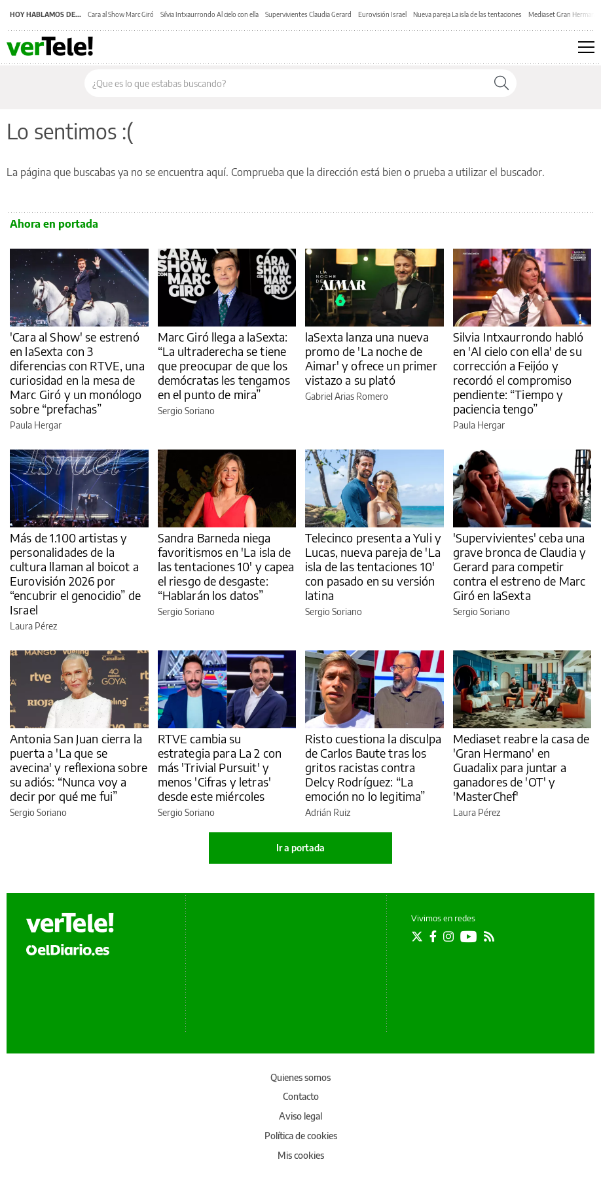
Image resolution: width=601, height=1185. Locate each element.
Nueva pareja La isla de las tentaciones (467, 14)
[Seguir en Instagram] (448, 936)
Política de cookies (300, 1135)
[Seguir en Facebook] (433, 936)
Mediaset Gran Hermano (563, 14)
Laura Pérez (33, 625)
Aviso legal (300, 1116)
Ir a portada (300, 847)
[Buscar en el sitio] (285, 83)
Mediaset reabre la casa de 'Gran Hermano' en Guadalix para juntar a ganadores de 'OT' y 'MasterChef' (521, 767)
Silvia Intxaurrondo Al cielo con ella (209, 14)
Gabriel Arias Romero (346, 396)
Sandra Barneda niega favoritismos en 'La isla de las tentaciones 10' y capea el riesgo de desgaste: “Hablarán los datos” (226, 566)
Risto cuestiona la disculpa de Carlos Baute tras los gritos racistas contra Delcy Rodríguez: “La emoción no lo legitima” (373, 767)
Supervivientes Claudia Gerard (308, 14)
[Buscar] (501, 83)
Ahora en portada (54, 223)
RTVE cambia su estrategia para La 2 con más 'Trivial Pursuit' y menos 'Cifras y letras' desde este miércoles (220, 767)
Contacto (301, 1096)
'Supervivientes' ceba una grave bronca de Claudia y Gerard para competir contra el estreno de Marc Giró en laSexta (520, 566)
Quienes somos (300, 1077)
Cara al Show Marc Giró (121, 14)
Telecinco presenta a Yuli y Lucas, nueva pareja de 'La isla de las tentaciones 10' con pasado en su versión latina (373, 566)
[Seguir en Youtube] (468, 936)
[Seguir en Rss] (489, 936)
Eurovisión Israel (382, 14)
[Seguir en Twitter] (417, 936)
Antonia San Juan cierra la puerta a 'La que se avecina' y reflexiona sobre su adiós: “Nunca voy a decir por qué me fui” (78, 767)
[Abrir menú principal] (586, 47)
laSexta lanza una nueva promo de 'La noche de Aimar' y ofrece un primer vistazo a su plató (371, 358)
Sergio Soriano (186, 410)
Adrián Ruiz (327, 812)
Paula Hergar (36, 425)
